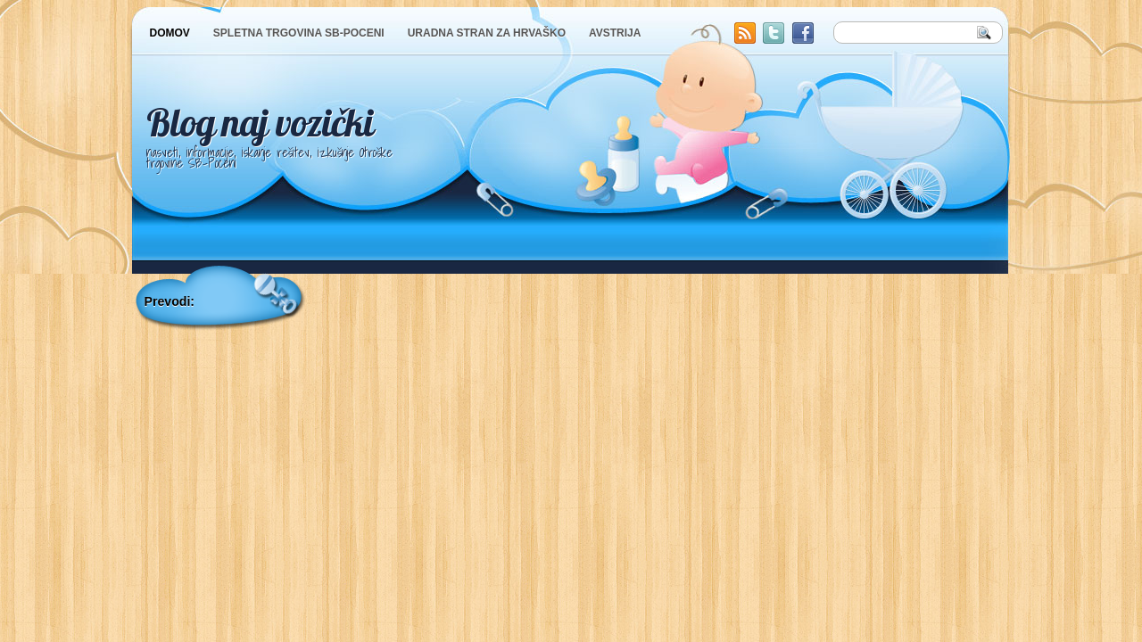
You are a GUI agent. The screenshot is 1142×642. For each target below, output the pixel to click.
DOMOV (170, 33)
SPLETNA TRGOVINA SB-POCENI (299, 33)
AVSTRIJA (615, 33)
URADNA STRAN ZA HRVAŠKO (487, 33)
